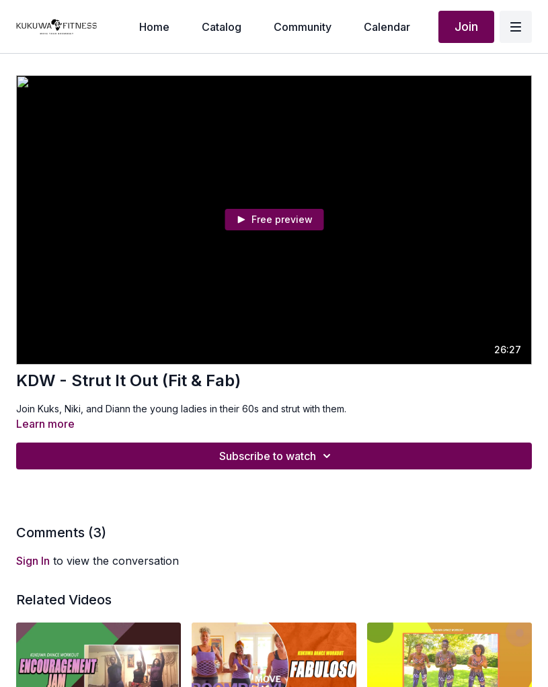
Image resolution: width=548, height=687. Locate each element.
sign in (33, 560)
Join (466, 26)
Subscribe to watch (277, 456)
